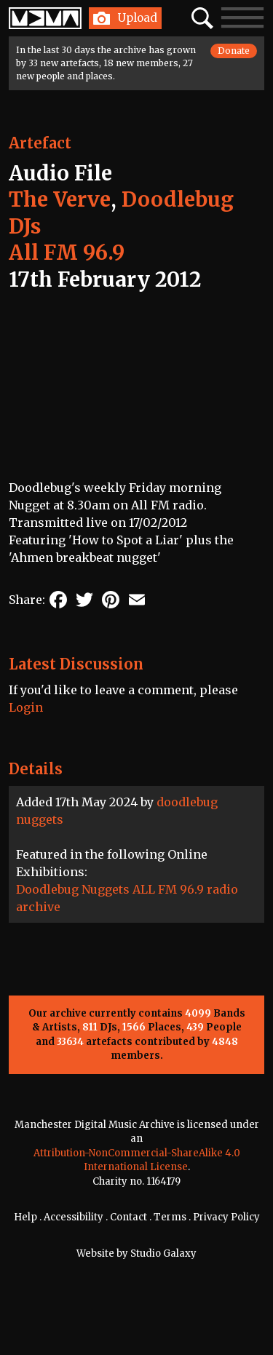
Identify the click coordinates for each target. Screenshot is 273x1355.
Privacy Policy (226, 1217)
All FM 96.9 (66, 252)
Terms (170, 1217)
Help (25, 1217)
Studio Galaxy (163, 1253)
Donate (234, 50)
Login (26, 707)
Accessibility (73, 1217)
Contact (128, 1217)
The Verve (60, 199)
